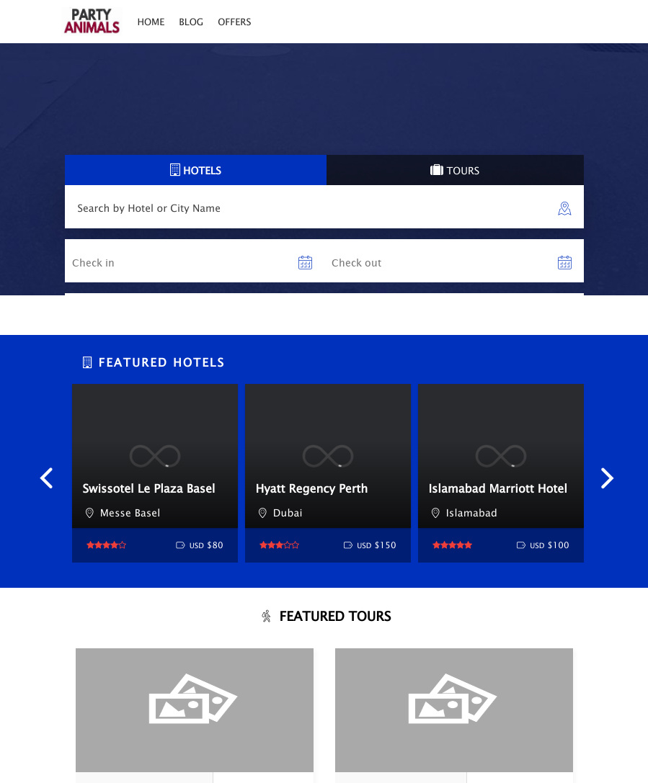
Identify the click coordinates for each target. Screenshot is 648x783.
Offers (234, 21)
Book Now (282, 741)
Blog (191, 21)
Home (150, 21)
